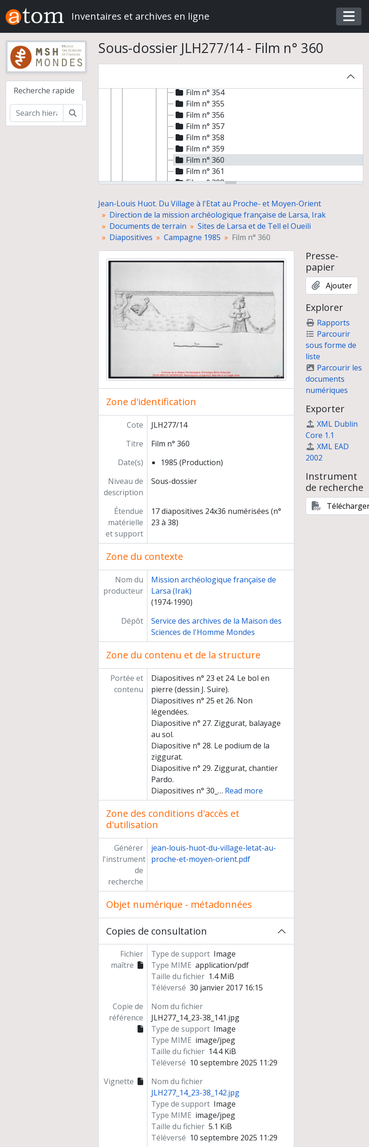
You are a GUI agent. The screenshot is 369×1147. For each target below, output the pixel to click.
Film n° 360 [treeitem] (199, 160)
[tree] (231, 135)
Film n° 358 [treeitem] (199, 137)
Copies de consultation (156, 931)
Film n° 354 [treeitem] (199, 92)
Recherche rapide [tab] (44, 90)
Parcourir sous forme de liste (331, 345)
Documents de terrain (147, 226)
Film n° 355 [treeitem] (199, 103)
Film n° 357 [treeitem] (199, 126)
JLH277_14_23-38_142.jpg (195, 1092)
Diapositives (131, 237)
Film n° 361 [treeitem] (199, 171)
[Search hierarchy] (36, 113)
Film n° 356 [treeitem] (199, 115)
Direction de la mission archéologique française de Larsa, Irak (217, 215)
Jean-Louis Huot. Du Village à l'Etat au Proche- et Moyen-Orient (209, 203)
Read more (244, 790)
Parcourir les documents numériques (334, 378)
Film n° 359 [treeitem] (199, 148)
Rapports (328, 322)
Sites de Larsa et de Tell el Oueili (254, 226)
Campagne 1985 (192, 237)
